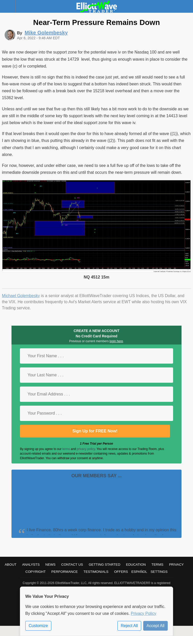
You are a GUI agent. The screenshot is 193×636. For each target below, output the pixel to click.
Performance (64, 572)
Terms (157, 564)
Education (136, 564)
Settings (159, 572)
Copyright (36, 572)
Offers (121, 572)
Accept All (155, 626)
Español (139, 572)
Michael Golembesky (21, 296)
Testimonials (95, 572)
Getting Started (104, 564)
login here (116, 341)
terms (66, 449)
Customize (38, 626)
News (50, 564)
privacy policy (86, 449)
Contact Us (72, 564)
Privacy (176, 564)
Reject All (129, 626)
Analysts (31, 564)
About (10, 564)
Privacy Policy (143, 613)
